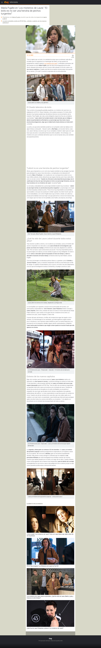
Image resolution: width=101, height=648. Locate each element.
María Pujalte (16, 17)
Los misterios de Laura (50, 63)
